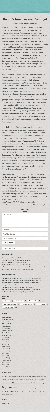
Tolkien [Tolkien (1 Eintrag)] (31, 391)
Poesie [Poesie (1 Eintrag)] (45, 388)
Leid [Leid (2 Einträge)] (33, 383)
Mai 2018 (4, 321)
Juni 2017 (5, 333)
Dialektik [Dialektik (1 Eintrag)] (29, 376)
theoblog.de (5, 403)
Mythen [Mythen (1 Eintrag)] (44, 383)
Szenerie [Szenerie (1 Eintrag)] (27, 391)
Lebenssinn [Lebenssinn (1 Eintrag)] (28, 383)
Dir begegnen (6, 258)
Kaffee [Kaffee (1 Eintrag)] (27, 379)
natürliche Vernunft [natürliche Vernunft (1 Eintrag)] (17, 388)
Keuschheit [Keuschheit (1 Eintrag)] (37, 379)
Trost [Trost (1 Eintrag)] (41, 391)
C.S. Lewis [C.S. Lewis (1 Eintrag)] (19, 376)
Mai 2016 (4, 344)
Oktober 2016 (6, 337)
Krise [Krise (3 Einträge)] (13, 382)
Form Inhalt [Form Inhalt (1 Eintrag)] (15, 379)
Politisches (41, 304)
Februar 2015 (6, 360)
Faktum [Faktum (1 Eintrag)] (11, 379)
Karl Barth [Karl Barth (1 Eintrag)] (31, 379)
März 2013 (5, 367)
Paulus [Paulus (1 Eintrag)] (31, 388)
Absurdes (7, 301)
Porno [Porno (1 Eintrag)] (3, 391)
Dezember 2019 (6, 319)
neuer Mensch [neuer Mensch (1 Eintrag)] (26, 388)
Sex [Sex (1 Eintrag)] (16, 391)
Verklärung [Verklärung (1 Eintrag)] (10, 394)
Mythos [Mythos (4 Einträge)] (7, 387)
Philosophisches (27, 304)
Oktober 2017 (6, 328)
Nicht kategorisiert (10, 304)
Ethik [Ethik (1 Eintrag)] (7, 379)
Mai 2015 (4, 355)
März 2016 (5, 349)
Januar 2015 (5, 362)
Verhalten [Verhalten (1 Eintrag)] (4, 394)
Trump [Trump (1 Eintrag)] (44, 391)
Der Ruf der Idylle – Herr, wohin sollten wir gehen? (27, 278)
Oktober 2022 (6, 317)
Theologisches (8, 307)
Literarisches (33, 301)
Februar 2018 (6, 324)
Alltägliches (34, 23)
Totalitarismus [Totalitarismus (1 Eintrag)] (36, 391)
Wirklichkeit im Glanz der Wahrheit (13, 265)
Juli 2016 (4, 340)
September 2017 (7, 330)
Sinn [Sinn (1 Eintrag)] (21, 391)
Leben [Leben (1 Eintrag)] (23, 383)
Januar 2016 (5, 351)
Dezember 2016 (6, 335)
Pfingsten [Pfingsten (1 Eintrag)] (35, 388)
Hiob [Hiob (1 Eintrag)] (20, 379)
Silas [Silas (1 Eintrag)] (18, 391)
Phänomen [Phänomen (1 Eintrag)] (41, 388)
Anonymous (5, 278)
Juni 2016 (5, 342)
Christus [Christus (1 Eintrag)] (24, 376)
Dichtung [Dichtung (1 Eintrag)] (33, 376)
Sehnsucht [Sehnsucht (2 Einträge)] (10, 391)
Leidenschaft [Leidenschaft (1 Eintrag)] (39, 383)
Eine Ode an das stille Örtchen (11, 260)
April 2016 (5, 346)
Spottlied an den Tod (8, 262)
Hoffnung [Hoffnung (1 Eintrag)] (23, 379)
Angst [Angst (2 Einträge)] (5, 376)
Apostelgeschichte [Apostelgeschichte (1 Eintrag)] (12, 376)
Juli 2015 (4, 353)
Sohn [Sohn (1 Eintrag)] (23, 391)
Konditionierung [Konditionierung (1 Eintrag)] (6, 383)
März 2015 (5, 358)
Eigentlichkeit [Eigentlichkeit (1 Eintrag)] (39, 376)
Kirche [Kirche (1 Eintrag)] (42, 379)
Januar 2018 (5, 326)
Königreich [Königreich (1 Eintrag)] (19, 383)
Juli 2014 (4, 364)
